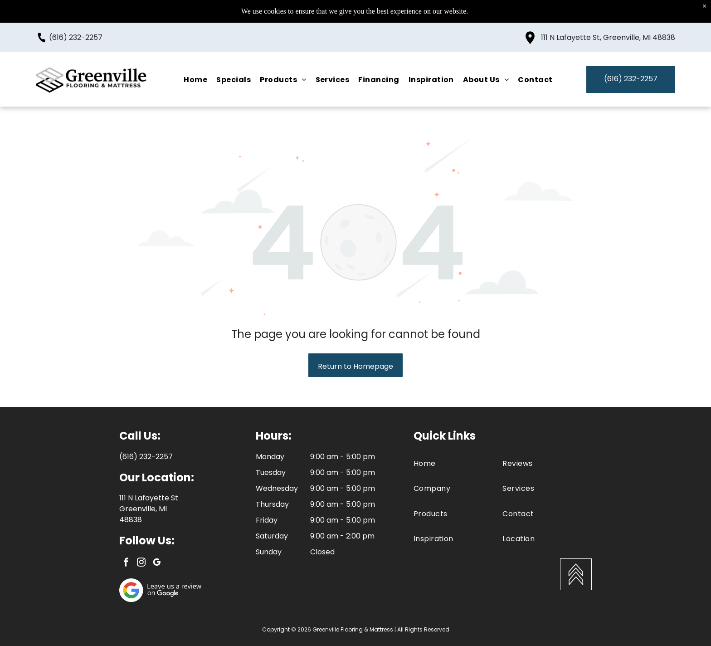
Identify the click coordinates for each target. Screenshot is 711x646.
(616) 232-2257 (75, 37)
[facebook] (125, 563)
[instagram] (141, 563)
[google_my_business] (156, 563)
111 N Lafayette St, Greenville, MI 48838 (608, 37)
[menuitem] (195, 79)
